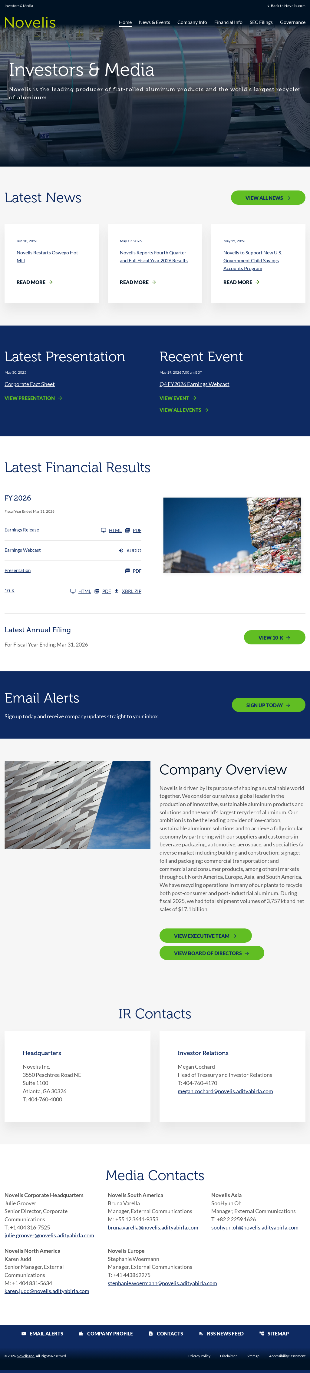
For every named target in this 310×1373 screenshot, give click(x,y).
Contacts (165, 1336)
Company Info (192, 22)
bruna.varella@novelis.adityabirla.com (153, 1229)
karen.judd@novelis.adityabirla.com (47, 1294)
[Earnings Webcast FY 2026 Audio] (73, 551)
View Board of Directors (208, 955)
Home (125, 22)
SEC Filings (261, 22)
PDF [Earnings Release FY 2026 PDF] (133, 530)
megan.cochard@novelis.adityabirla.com (225, 1093)
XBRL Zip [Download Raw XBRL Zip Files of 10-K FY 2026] (127, 591)
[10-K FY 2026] (48, 591)
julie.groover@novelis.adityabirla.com (49, 1237)
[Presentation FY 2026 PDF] (73, 571)
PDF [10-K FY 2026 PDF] (102, 591)
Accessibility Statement (287, 1359)
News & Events (154, 22)
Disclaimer (228, 1359)
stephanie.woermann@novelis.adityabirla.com (162, 1285)
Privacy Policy (199, 1359)
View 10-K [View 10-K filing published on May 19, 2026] (271, 637)
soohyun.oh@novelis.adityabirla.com (254, 1229)
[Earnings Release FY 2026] (63, 530)
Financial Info (228, 22)
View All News (264, 198)
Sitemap (274, 1336)
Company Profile (106, 1336)
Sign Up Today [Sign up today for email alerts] (264, 705)
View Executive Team (201, 938)
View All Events (180, 410)
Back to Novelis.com (288, 6)
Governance (292, 22)
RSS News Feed (221, 1336)
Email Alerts (42, 1336)
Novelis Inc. (26, 1359)
